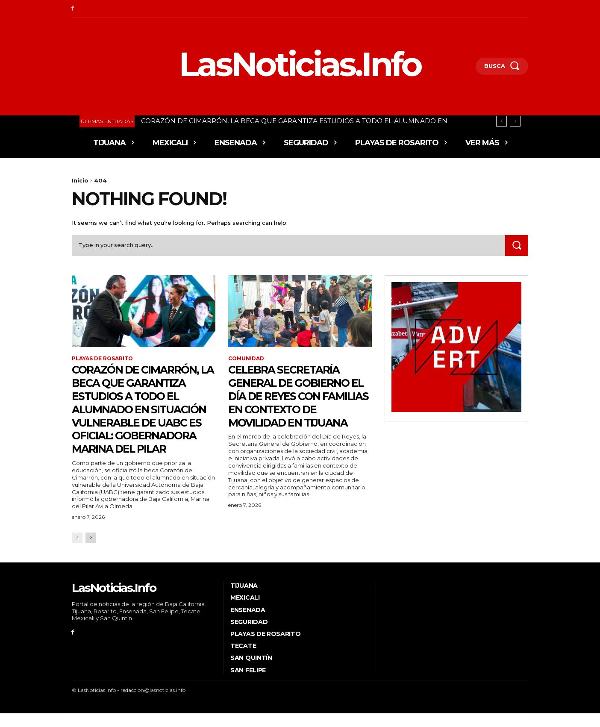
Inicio (80, 180)
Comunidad (246, 359)
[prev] (501, 121)
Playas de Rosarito (102, 359)
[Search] (516, 245)
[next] (515, 121)
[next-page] (90, 551)
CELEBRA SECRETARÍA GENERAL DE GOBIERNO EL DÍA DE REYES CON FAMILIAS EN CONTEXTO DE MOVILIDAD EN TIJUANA (296, 402)
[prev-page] (77, 551)
